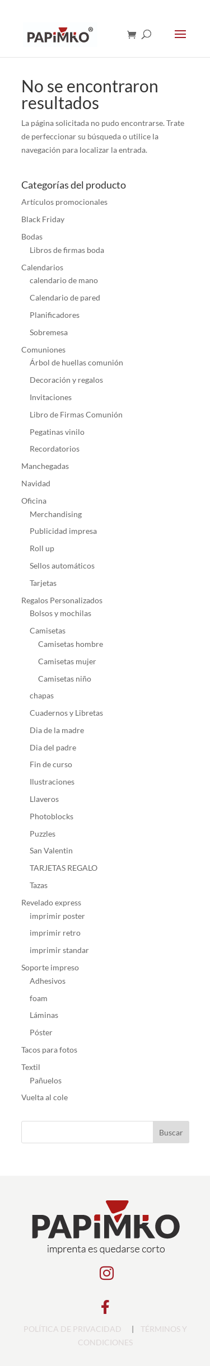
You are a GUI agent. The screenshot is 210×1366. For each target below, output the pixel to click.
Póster (41, 1032)
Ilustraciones (52, 781)
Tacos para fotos (49, 1049)
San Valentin (51, 850)
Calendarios (42, 267)
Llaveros (44, 799)
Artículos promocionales (64, 201)
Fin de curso (51, 764)
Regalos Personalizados (61, 600)
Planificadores (55, 315)
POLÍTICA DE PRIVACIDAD (73, 1329)
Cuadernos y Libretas (66, 712)
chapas (42, 695)
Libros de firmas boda (67, 250)
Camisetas (48, 630)
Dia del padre (53, 747)
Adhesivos (48, 980)
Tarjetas (43, 583)
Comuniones (43, 349)
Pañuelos (46, 1080)
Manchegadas (45, 466)
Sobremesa (49, 332)
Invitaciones (51, 397)
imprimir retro (55, 932)
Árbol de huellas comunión (76, 362)
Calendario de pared (65, 297)
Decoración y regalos (66, 379)
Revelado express (51, 902)
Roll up (42, 548)
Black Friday (42, 219)
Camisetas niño (64, 678)
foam (39, 998)
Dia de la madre (57, 730)
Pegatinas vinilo (57, 431)
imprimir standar (59, 950)
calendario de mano (64, 280)
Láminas (44, 1015)
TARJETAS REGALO (63, 867)
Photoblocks (51, 816)
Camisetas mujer (67, 661)
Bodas (32, 236)
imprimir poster (57, 916)
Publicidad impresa (63, 531)
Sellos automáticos (62, 565)
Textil (30, 1067)
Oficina (33, 500)
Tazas (39, 885)
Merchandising (56, 514)
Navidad (35, 483)
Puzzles (42, 833)
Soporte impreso (50, 967)
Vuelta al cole (44, 1097)
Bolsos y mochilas (60, 613)
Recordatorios (55, 448)
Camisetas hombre (70, 644)
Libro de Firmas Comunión (76, 414)
